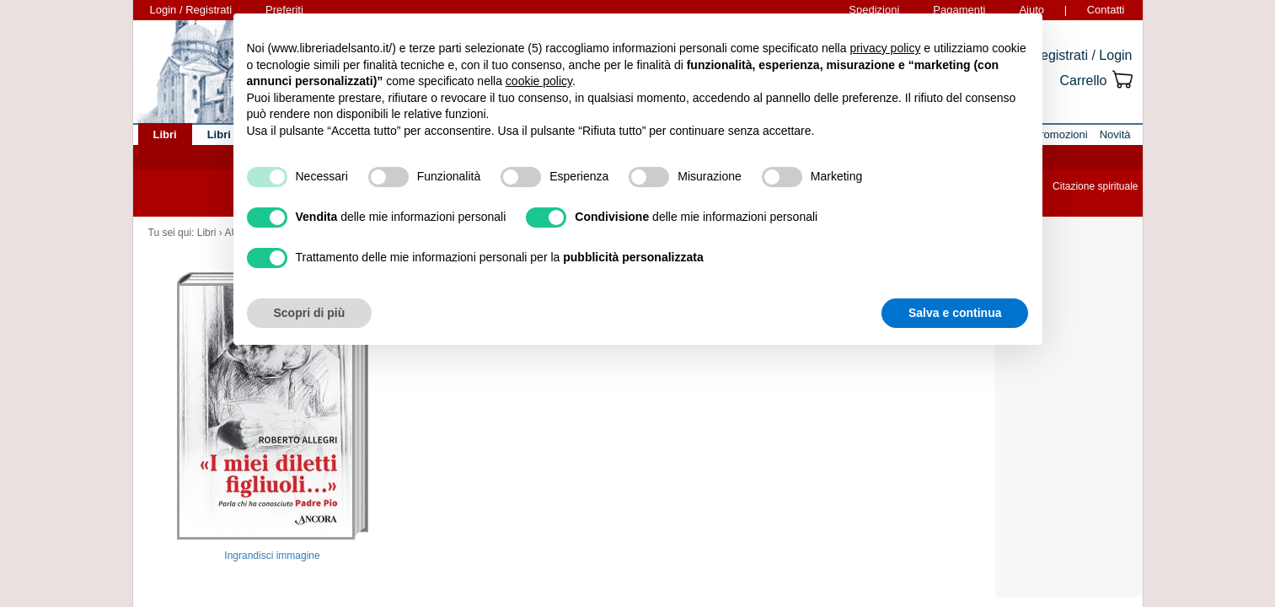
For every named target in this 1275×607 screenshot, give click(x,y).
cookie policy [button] (539, 81)
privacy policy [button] (884, 48)
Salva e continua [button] (954, 313)
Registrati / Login (1081, 55)
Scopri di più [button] (310, 313)
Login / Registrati (191, 9)
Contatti (1106, 9)
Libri (207, 233)
